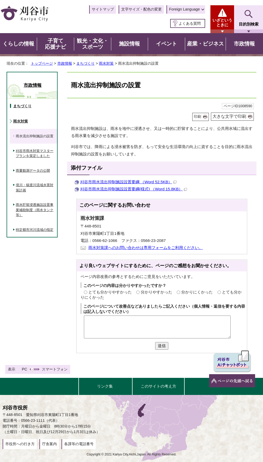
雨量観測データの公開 (33, 170)
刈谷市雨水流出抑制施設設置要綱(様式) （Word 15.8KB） (133, 189)
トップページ (42, 63)
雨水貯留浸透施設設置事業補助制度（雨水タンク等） (34, 210)
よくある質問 (190, 23)
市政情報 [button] (244, 44)
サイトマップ (103, 9)
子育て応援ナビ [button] (55, 44)
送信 (162, 345)
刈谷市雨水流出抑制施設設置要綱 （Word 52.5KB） (128, 182)
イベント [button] (166, 44)
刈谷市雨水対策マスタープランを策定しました (34, 153)
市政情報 (64, 63)
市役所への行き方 (20, 444)
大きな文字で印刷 (229, 116)
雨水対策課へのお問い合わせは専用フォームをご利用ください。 (145, 247)
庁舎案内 (49, 444)
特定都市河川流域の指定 (34, 230)
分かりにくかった (197, 292)
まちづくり (85, 63)
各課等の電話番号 (79, 444)
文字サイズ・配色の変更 (141, 9)
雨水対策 (106, 63)
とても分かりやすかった (110, 292)
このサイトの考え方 (158, 386)
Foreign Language (184, 9)
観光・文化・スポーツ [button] (92, 44)
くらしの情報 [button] (18, 44)
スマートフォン (55, 369)
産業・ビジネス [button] (205, 44)
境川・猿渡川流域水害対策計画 (34, 187)
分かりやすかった (156, 292)
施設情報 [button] (129, 44)
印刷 (197, 117)
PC (24, 369)
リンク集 (105, 386)
